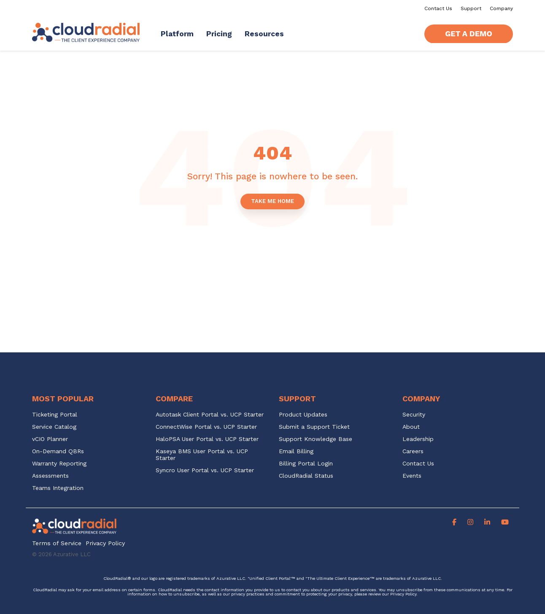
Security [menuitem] (413, 414)
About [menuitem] (411, 427)
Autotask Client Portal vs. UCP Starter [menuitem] (210, 414)
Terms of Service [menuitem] (56, 543)
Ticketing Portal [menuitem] (54, 414)
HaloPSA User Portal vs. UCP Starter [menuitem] (207, 439)
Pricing (219, 34)
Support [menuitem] (471, 8)
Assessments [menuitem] (50, 476)
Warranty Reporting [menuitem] (59, 463)
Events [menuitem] (411, 476)
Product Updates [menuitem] (303, 414)
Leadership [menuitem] (418, 439)
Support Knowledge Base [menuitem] (315, 439)
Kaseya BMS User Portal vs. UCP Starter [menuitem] (203, 454)
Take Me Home (272, 201)
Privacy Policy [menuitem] (105, 543)
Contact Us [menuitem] (438, 8)
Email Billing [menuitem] (296, 451)
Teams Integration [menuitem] (58, 488)
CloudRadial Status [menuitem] (306, 476)
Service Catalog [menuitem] (55, 427)
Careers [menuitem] (413, 451)
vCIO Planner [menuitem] (50, 439)
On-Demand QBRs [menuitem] (58, 451)
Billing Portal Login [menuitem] (306, 463)
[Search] (410, 33)
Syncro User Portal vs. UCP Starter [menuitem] (205, 470)
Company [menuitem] (501, 8)
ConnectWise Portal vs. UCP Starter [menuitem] (206, 427)
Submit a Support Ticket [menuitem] (314, 427)
